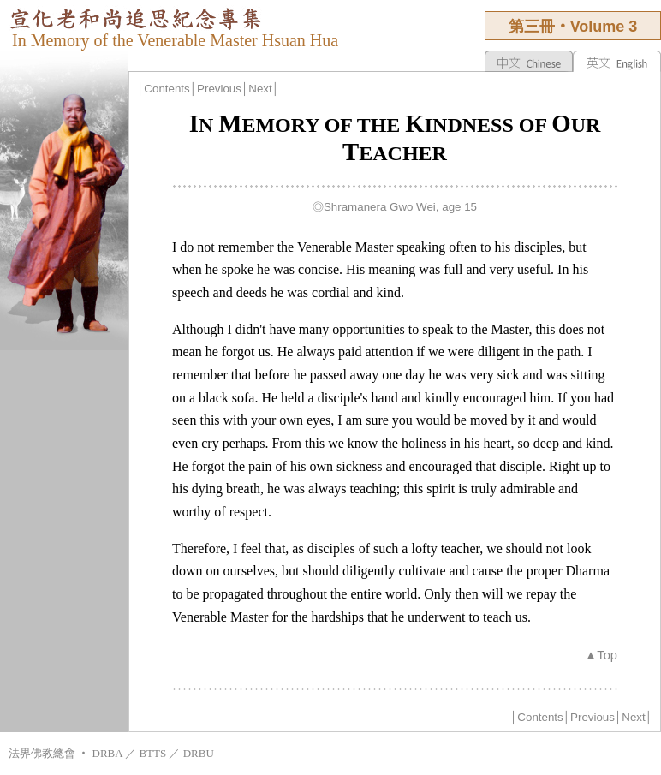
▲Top (601, 655)
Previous (219, 88)
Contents (166, 88)
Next (259, 88)
